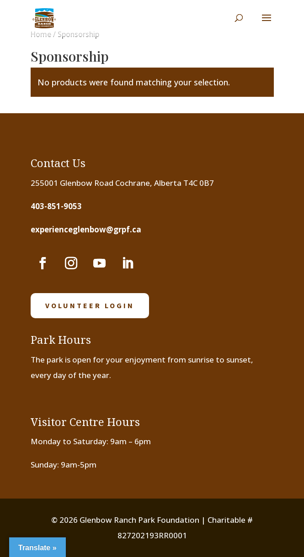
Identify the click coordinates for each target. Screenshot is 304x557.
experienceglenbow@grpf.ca (86, 229)
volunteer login (89, 305)
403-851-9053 (56, 206)
